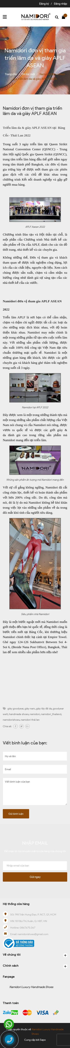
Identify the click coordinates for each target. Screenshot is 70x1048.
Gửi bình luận (16, 813)
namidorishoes (11, 719)
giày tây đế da (44, 708)
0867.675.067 (27, 927)
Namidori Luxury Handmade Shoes (31, 987)
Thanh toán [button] (11, 1003)
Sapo (43, 1039)
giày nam (30, 708)
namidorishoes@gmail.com (33, 934)
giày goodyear (15, 708)
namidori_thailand (51, 714)
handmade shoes (19, 714)
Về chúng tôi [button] (35, 955)
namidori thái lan (30, 719)
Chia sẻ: (7, 726)
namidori (35, 714)
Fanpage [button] (9, 976)
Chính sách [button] (35, 966)
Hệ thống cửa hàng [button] (16, 904)
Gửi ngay (35, 877)
